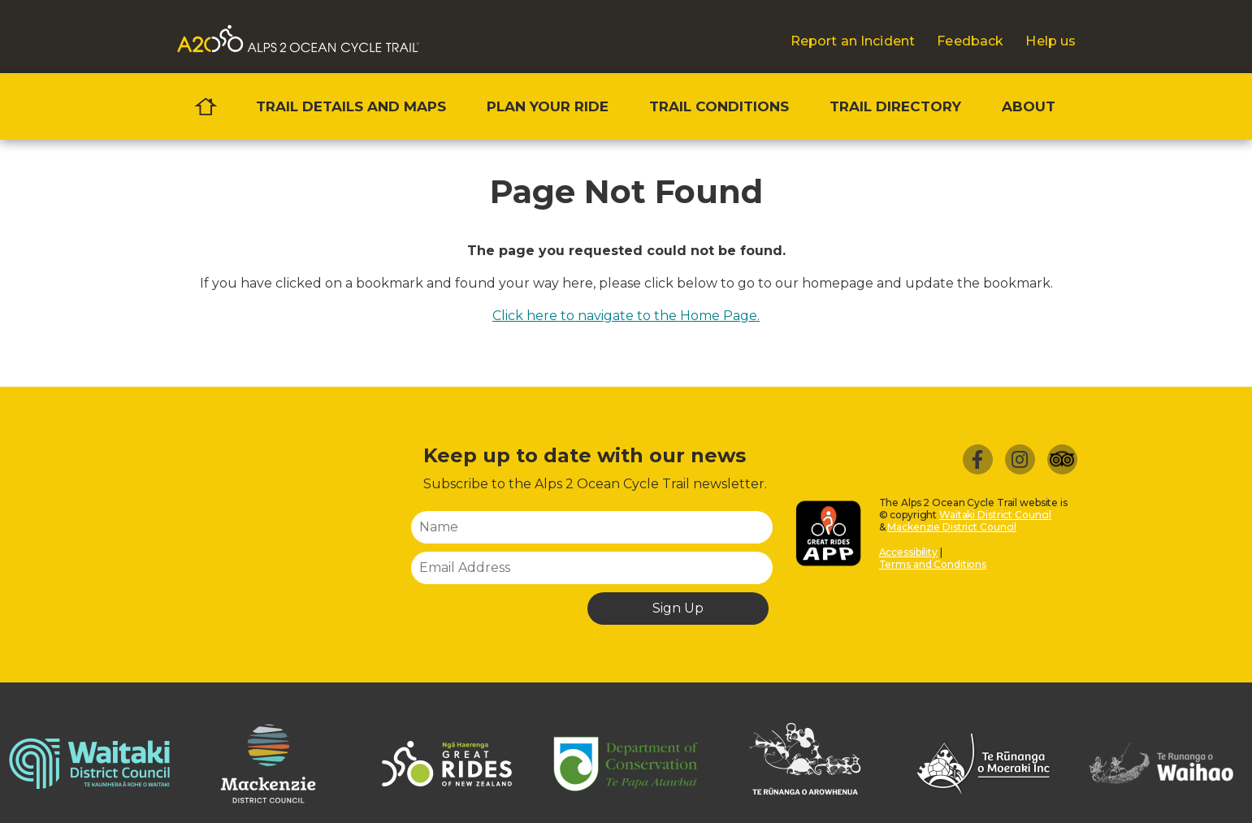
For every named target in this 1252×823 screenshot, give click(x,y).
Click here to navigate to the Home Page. (626, 315)
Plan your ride (548, 106)
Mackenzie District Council (951, 527)
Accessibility (908, 552)
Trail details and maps (351, 106)
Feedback (970, 41)
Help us (1050, 41)
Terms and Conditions (933, 564)
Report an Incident (853, 41)
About (1028, 106)
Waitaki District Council (995, 515)
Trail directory (895, 106)
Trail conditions (719, 106)
